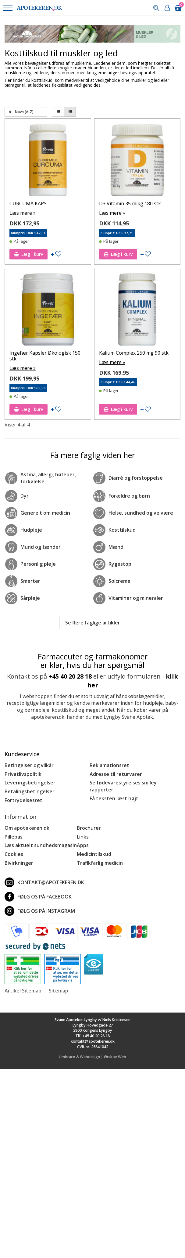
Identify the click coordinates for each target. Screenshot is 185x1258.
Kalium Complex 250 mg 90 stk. (134, 352)
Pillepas (14, 836)
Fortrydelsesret (23, 800)
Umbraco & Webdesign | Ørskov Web (92, 1056)
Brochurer (89, 828)
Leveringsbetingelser (30, 782)
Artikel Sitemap (23, 990)
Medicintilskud (94, 854)
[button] (7, 8)
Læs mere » (22, 213)
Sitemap (58, 990)
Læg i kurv (28, 254)
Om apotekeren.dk (27, 828)
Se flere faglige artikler (92, 622)
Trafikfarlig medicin (100, 863)
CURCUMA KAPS (28, 203)
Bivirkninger (19, 863)
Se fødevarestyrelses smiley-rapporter (124, 786)
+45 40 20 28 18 (70, 676)
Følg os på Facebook (38, 897)
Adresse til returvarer (116, 774)
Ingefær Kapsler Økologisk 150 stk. (44, 355)
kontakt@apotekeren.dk (44, 882)
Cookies (14, 854)
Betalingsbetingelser (30, 791)
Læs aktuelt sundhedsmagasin (41, 845)
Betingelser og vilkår (29, 765)
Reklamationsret (109, 765)
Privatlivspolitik (23, 774)
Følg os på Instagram (40, 911)
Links (83, 836)
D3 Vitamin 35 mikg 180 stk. (130, 203)
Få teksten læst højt (114, 798)
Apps (83, 845)
